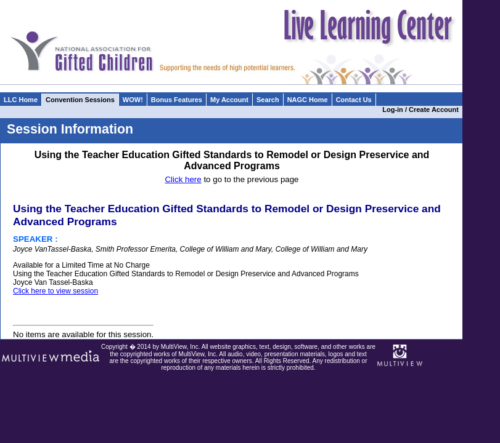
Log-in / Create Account (422, 109)
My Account (229, 99)
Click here (183, 179)
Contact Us (354, 99)
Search (267, 99)
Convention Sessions (80, 99)
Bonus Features (176, 99)
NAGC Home (307, 99)
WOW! (133, 99)
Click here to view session (55, 291)
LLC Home (21, 99)
